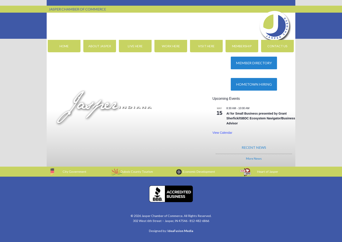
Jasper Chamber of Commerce (274, 25)
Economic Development (199, 171)
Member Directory (254, 63)
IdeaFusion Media (180, 231)
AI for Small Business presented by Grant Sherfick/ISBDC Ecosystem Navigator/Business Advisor (260, 118)
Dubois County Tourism (137, 171)
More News (254, 158)
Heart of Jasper (267, 171)
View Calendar (222, 132)
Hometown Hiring (254, 84)
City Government (74, 171)
